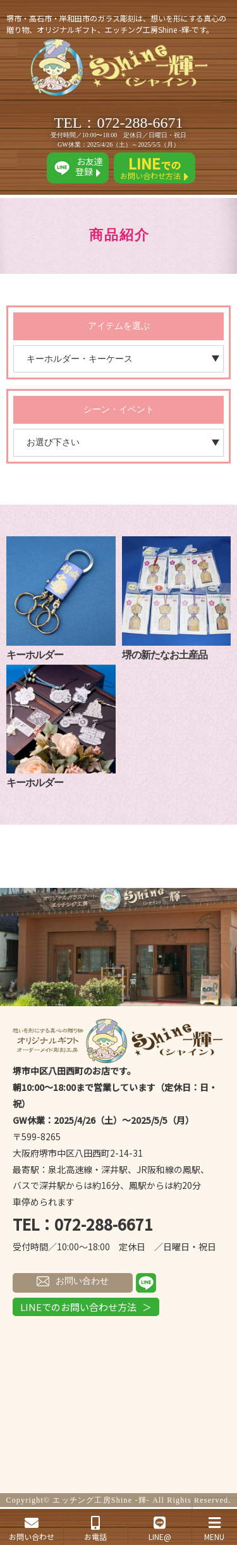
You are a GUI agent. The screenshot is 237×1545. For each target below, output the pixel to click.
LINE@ (159, 1529)
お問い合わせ (73, 1281)
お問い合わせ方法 (154, 167)
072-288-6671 (140, 122)
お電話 (95, 1529)
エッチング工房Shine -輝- (101, 1500)
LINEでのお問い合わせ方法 (78, 1307)
